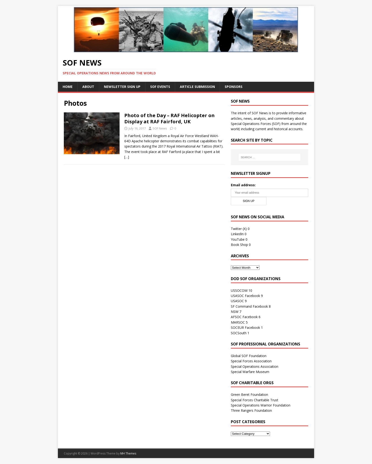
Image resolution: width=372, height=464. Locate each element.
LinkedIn (237, 234)
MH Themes (128, 453)
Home (68, 86)
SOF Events (160, 86)
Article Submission (197, 86)
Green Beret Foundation (249, 394)
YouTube (238, 239)
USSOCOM (239, 290)
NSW (234, 311)
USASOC (237, 301)
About (88, 86)
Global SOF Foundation (248, 356)
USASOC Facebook (245, 295)
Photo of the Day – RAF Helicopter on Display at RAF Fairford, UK (169, 118)
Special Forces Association (251, 361)
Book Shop (239, 244)
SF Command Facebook (249, 306)
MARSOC (238, 322)
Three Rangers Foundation (251, 410)
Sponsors (233, 86)
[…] (126, 157)
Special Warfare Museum (250, 371)
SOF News (160, 128)
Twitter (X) (239, 228)
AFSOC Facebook (244, 317)
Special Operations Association (254, 366)
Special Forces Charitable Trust (254, 400)
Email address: (243, 185)
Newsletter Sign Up (122, 86)
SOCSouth (238, 333)
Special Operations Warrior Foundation (260, 405)
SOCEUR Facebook (245, 327)
